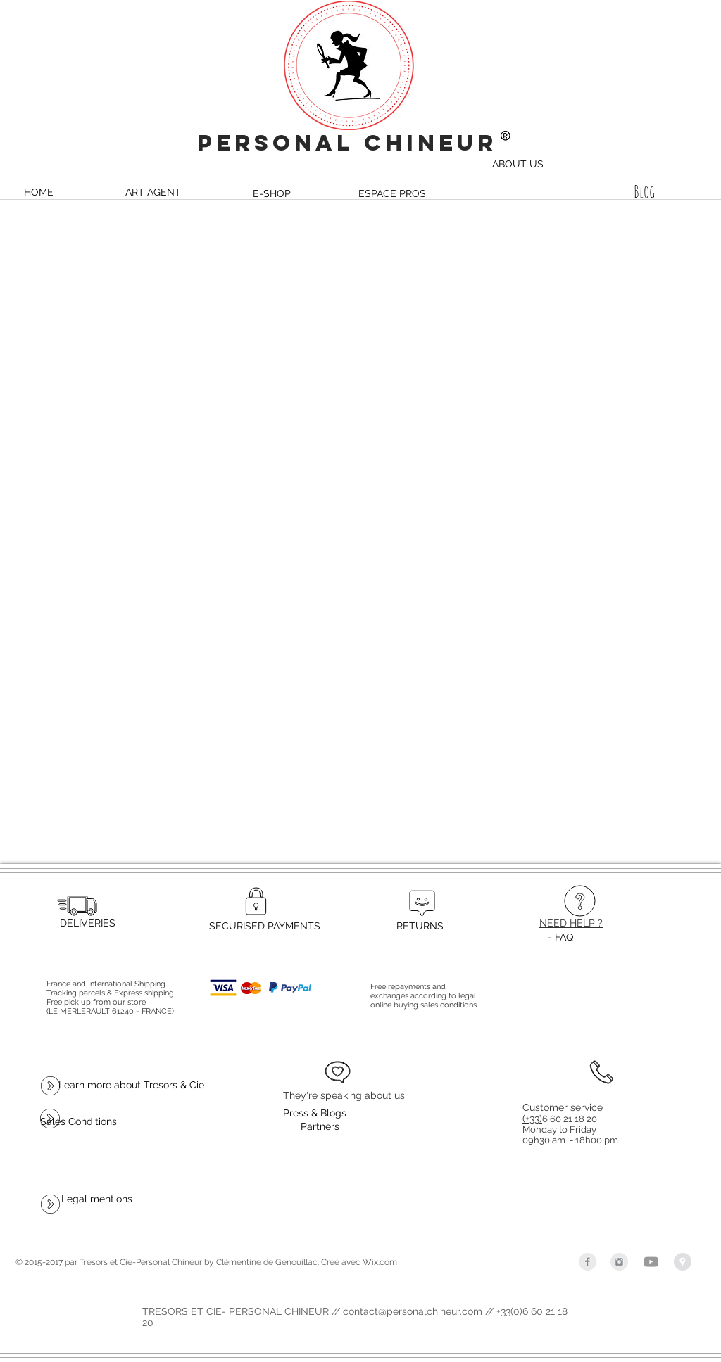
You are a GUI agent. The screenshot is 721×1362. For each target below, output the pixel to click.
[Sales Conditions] (78, 1121)
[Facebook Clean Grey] (587, 1262)
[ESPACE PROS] (392, 193)
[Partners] (320, 1127)
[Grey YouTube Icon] (651, 1262)
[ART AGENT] (153, 192)
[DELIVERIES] (87, 923)
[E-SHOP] (271, 193)
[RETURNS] (419, 926)
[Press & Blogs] (314, 1113)
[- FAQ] (560, 937)
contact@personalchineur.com (412, 1311)
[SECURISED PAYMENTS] (264, 926)
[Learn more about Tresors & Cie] (131, 1085)
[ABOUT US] (517, 164)
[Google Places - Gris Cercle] (682, 1262)
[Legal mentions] (97, 1199)
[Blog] (644, 192)
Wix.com (380, 1262)
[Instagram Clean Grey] (619, 1262)
